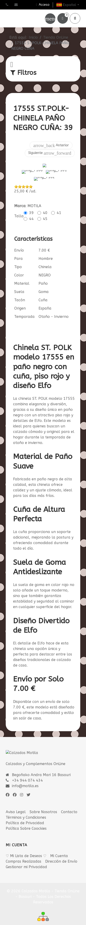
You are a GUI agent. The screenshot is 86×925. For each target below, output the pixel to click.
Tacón (19, 292)
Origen (20, 300)
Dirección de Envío (61, 853)
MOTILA (34, 197)
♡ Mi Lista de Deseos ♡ (26, 847)
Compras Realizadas (23, 853)
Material (21, 275)
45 (45, 210)
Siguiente (49, 153)
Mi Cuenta (59, 847)
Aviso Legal (16, 803)
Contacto (69, 803)
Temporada (24, 308)
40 (45, 204)
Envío (19, 242)
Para (18, 250)
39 (31, 204)
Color (19, 267)
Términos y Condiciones (26, 809)
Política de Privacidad (25, 814)
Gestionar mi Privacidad (26, 858)
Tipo (18, 258)
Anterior (51, 145)
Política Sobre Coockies (26, 820)
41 (59, 204)
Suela (19, 283)
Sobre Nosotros (43, 803)
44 (31, 210)
